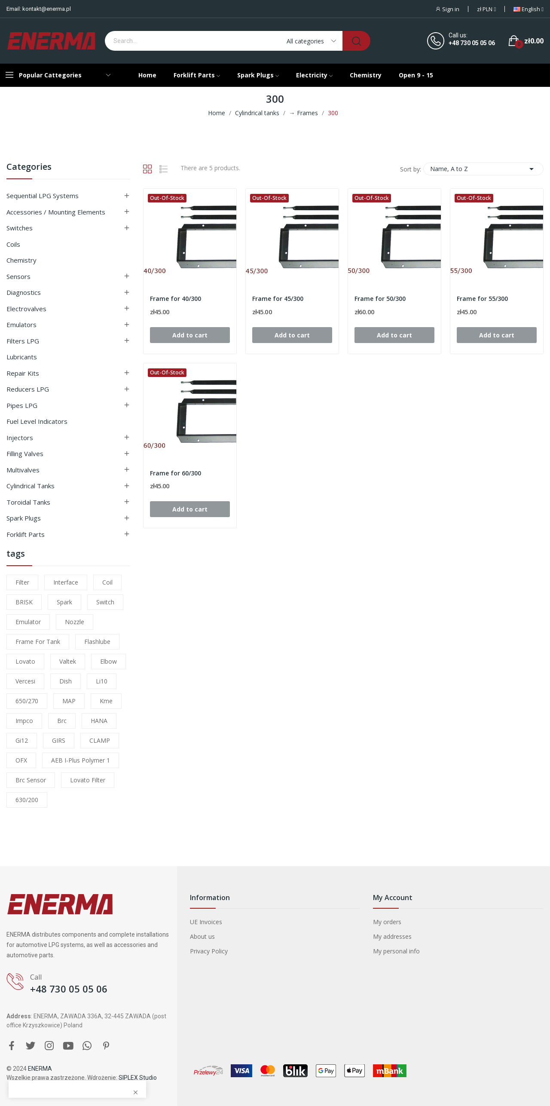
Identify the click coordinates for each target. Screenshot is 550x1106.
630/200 (26, 800)
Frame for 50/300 (380, 298)
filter (22, 582)
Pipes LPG (21, 405)
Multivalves (23, 470)
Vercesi (25, 681)
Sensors (18, 276)
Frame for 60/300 (175, 473)
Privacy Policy (209, 951)
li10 (101, 681)
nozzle (74, 622)
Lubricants (21, 356)
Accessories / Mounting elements (55, 212)
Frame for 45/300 (277, 298)
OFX (21, 760)
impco (24, 721)
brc (62, 721)
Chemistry (21, 260)
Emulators (21, 324)
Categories (29, 167)
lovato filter (87, 780)
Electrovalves (26, 308)
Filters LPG (22, 341)
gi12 (21, 740)
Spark (64, 602)
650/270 (26, 701)
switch (105, 602)
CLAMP (99, 740)
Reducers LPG (27, 389)
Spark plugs (23, 518)
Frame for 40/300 (175, 298)
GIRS (58, 740)
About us (202, 936)
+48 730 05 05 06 (472, 43)
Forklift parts (25, 534)
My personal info (396, 951)
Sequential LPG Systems (42, 195)
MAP (69, 701)
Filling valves (24, 453)
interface (65, 582)
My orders (387, 922)
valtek (67, 661)
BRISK (24, 602)
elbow (108, 661)
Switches (19, 228)
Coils (13, 244)
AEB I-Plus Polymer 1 (80, 760)
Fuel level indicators (36, 421)
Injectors (19, 437)
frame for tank (37, 641)
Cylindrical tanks (30, 485)
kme (106, 701)
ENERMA (40, 1068)
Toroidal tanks (28, 502)
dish (65, 681)
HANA (99, 721)
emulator (28, 622)
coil (107, 582)
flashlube (97, 641)
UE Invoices (206, 922)
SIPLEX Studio (138, 1077)
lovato (25, 661)
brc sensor (30, 780)
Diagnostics (23, 292)
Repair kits (22, 373)
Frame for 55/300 (482, 298)
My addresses (392, 936)
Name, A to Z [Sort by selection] (483, 169)
